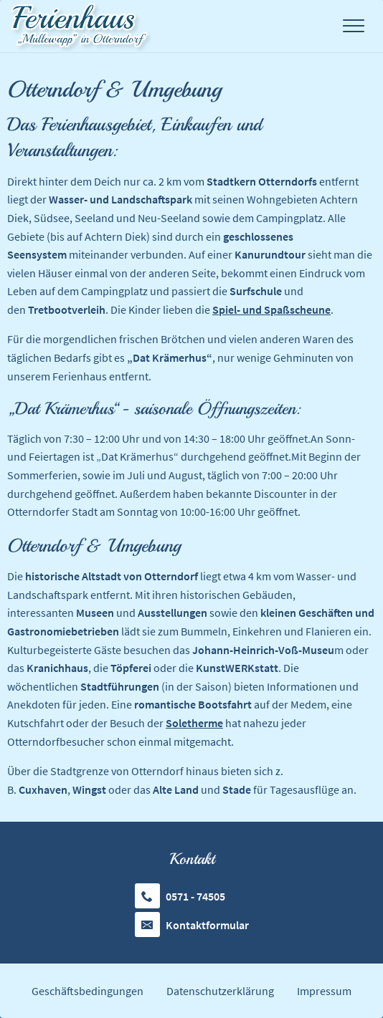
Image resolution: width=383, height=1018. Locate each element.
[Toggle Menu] (353, 26)
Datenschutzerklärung (220, 991)
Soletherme (194, 723)
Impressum (324, 991)
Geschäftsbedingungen (87, 991)
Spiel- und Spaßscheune (271, 309)
